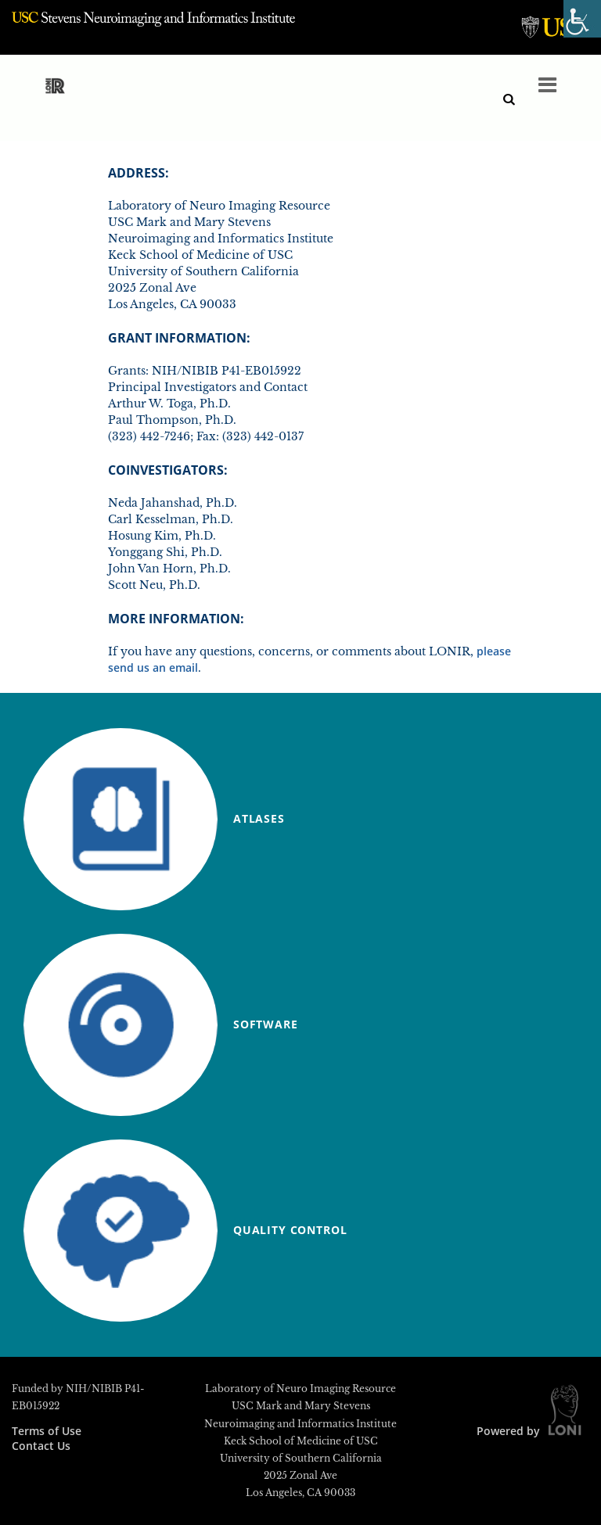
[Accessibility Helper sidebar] (582, 19)
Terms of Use (46, 1430)
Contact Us (41, 1445)
